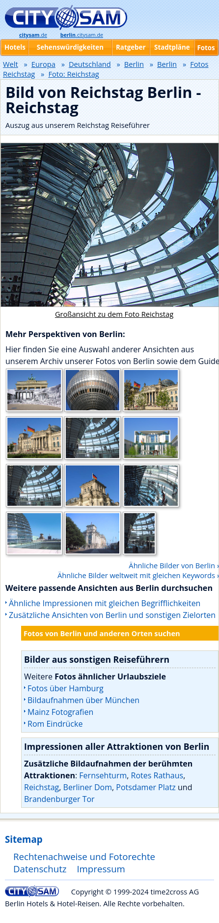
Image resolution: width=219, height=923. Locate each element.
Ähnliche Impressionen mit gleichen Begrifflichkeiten (104, 603)
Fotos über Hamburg (65, 688)
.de (33, 34)
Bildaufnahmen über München (83, 700)
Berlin (134, 64)
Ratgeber (130, 47)
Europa (43, 64)
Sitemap (23, 839)
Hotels (15, 47)
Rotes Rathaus (157, 775)
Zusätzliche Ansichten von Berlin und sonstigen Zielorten (112, 615)
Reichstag (41, 787)
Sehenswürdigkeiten (70, 47)
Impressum (101, 868)
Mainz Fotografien (60, 712)
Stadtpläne (172, 47)
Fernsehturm (103, 775)
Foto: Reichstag (73, 74)
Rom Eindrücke (54, 723)
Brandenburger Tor (59, 799)
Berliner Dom (87, 787)
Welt (10, 64)
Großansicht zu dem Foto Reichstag (114, 314)
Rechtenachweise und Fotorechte (84, 856)
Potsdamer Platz (146, 787)
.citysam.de (81, 34)
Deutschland (90, 64)
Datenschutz (40, 868)
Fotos (206, 47)
